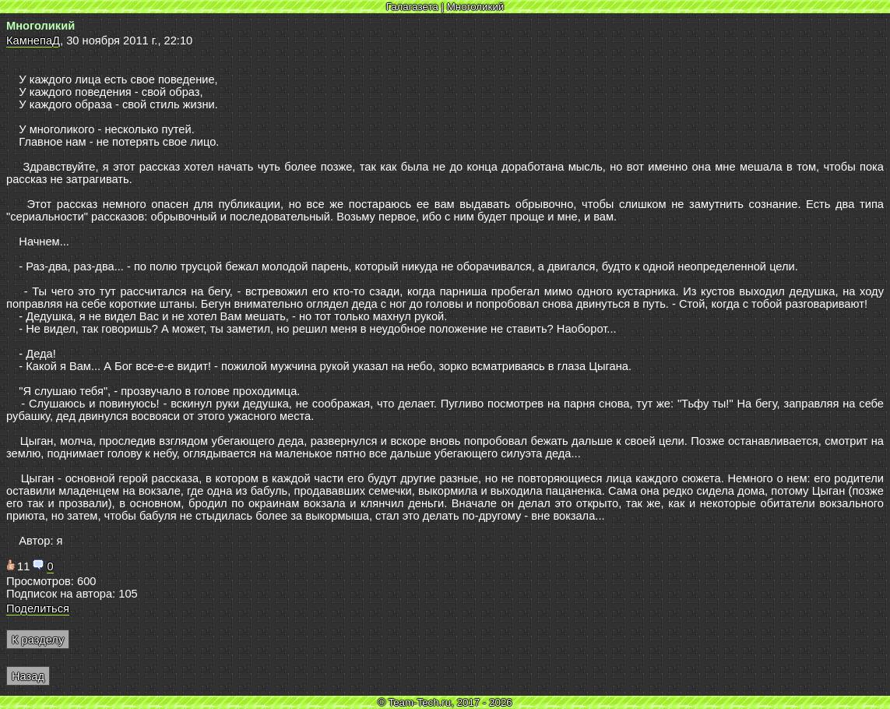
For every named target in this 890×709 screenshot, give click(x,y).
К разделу (38, 639)
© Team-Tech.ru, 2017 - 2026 (445, 702)
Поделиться (37, 608)
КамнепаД (33, 40)
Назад (28, 676)
